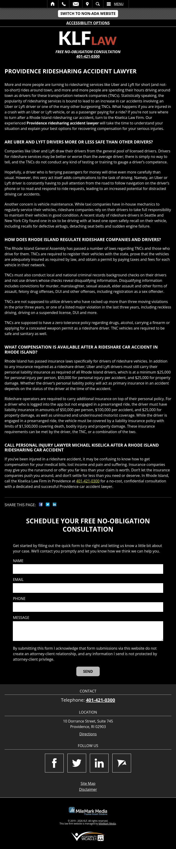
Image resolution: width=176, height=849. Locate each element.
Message (21, 617)
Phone (19, 598)
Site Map (88, 783)
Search (97, 4)
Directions (88, 734)
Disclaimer (88, 789)
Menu (119, 4)
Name (18, 560)
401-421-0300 (88, 56)
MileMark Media (107, 823)
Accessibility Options (88, 22)
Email (75, 4)
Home (52, 4)
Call (63, 4)
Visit (87, 4)
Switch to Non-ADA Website (88, 13)
